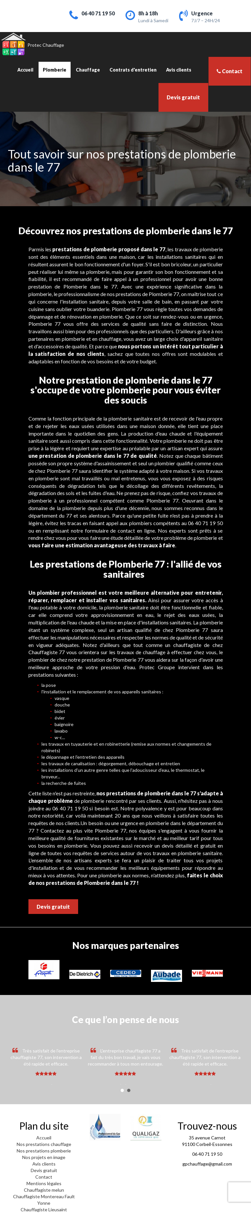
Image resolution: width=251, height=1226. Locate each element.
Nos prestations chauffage (44, 1144)
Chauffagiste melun (44, 1190)
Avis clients (178, 70)
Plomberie (54, 70)
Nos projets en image (43, 1157)
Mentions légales (43, 1183)
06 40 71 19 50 (98, 13)
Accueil (25, 70)
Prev (16, 1066)
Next (234, 1066)
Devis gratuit (183, 97)
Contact (230, 71)
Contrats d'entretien (133, 70)
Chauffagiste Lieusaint (44, 1209)
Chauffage (88, 70)
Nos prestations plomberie (44, 1150)
